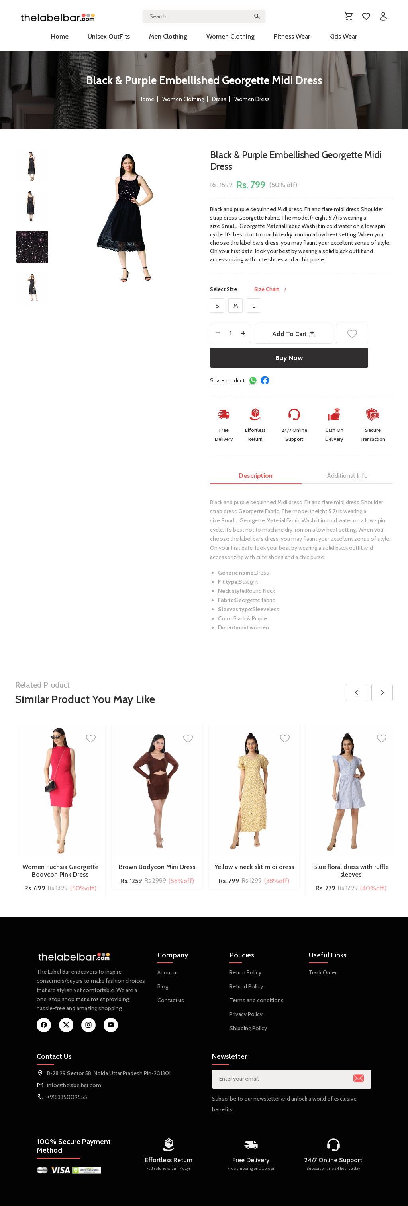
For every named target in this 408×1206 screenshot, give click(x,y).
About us (168, 972)
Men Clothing (168, 36)
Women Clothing (230, 36)
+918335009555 (67, 1097)
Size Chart (271, 289)
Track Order (323, 972)
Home (60, 36)
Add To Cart (293, 334)
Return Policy (245, 972)
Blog (162, 986)
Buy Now (289, 357)
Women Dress (252, 99)
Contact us (170, 1000)
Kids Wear (343, 36)
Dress (219, 99)
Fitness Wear (292, 36)
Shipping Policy (248, 1028)
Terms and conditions (257, 1000)
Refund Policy (246, 986)
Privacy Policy (246, 1014)
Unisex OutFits (109, 36)
